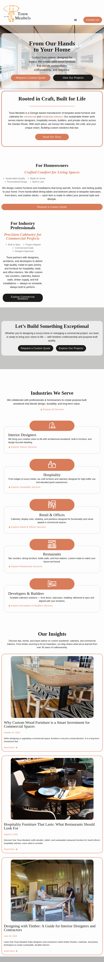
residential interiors (51, 116)
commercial (29, 116)
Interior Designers (22, 435)
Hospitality (52, 475)
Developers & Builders (26, 593)
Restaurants (52, 554)
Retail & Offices (52, 515)
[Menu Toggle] (75, 20)
